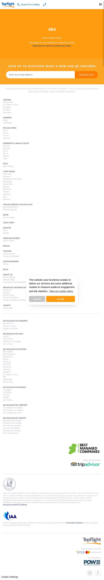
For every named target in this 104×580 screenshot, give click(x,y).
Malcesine (7, 189)
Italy (5, 164)
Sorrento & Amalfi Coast (16, 143)
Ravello (6, 156)
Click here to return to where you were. (52, 45)
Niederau (6, 369)
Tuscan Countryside (11, 256)
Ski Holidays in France (14, 387)
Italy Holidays (8, 166)
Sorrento (6, 146)
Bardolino (7, 177)
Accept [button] (60, 299)
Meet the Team (9, 280)
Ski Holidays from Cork (12, 413)
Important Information (15, 287)
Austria (7, 100)
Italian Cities (9, 128)
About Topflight (9, 277)
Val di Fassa (8, 344)
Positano (6, 148)
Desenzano (7, 182)
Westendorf (7, 379)
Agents (7, 305)
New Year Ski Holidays (12, 426)
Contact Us (7, 290)
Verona (6, 135)
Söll (4, 377)
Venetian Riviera (11, 238)
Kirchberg (7, 107)
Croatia (7, 228)
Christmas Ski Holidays (12, 423)
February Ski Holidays (12, 431)
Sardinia (7, 118)
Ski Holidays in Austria (15, 349)
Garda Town (8, 184)
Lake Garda (9, 171)
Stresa (5, 264)
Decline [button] (37, 299)
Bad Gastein (8, 352)
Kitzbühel (6, 110)
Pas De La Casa (9, 326)
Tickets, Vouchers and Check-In (15, 300)
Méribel (6, 397)
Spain (5, 215)
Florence (6, 138)
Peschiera (7, 194)
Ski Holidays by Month (14, 418)
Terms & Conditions (11, 298)
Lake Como (8, 223)
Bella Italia (7, 174)
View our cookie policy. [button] (61, 291)
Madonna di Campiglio (12, 341)
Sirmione (6, 199)
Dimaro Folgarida (10, 210)
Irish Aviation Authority (74, 523)
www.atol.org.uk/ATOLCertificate (15, 505)
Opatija (6, 233)
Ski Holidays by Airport (15, 405)
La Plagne (7, 390)
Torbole (6, 192)
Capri (5, 159)
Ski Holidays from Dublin (13, 408)
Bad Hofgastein (9, 354)
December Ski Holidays (12, 420)
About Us (8, 275)
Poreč (5, 230)
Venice (5, 133)
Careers (6, 293)
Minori (5, 153)
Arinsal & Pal (8, 323)
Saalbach (7, 372)
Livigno (6, 336)
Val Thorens (8, 400)
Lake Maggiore (11, 261)
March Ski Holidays (11, 433)
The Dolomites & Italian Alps (17, 204)
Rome (5, 131)
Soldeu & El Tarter (10, 329)
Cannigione (7, 123)
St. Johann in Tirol (10, 105)
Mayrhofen (7, 112)
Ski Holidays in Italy (13, 334)
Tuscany (7, 251)
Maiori (5, 151)
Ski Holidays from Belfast (13, 410)
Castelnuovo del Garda (12, 179)
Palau (5, 120)
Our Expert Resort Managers (14, 282)
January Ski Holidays (11, 428)
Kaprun (6, 359)
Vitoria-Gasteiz (9, 217)
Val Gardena (8, 339)
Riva (5, 197)
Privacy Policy (8, 295)
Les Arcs (6, 395)
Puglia (6, 246)
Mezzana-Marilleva (10, 207)
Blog (5, 269)
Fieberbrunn (8, 357)
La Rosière (7, 392)
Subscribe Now (86, 74)
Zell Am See (8, 102)
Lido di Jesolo (8, 241)
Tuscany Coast (9, 254)
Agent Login (8, 308)
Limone (6, 187)
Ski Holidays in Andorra (15, 321)
